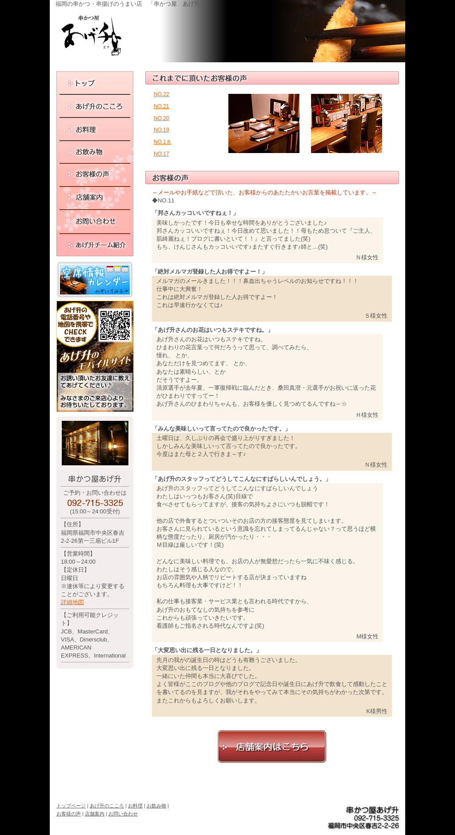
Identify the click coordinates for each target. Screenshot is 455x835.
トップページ (71, 805)
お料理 (135, 805)
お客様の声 (68, 813)
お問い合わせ (123, 813)
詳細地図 (72, 602)
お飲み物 (156, 805)
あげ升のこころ (107, 805)
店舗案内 (94, 813)
